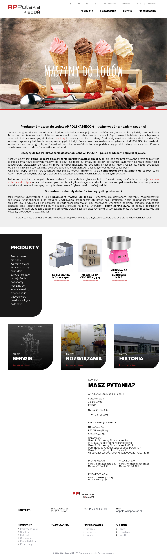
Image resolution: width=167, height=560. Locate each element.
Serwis (127, 11)
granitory (60, 138)
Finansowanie (147, 11)
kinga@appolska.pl (105, 477)
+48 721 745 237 (99, 479)
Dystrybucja (109, 4)
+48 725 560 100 (131, 466)
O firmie (126, 4)
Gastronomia (26, 538)
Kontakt (152, 4)
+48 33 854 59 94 (98, 414)
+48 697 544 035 (100, 466)
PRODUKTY (25, 524)
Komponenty (26, 544)
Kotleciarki (25, 535)
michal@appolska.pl (106, 464)
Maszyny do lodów (29, 529)
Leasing (89, 535)
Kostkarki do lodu (28, 541)
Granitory (24, 532)
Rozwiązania (108, 11)
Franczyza (91, 532)
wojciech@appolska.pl (138, 464)
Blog (139, 4)
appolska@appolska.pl (104, 422)
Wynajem (90, 529)
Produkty (87, 11)
